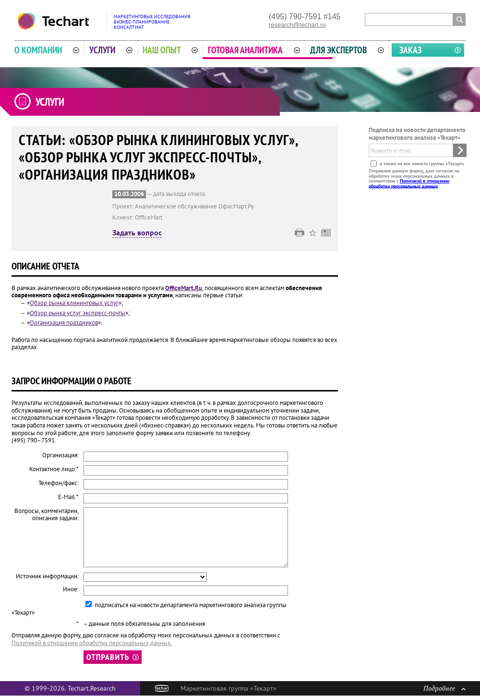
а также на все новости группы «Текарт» (421, 163)
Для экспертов (347, 50)
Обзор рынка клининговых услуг (74, 303)
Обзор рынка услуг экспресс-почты (77, 313)
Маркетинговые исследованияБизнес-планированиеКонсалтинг (152, 21)
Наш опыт (170, 50)
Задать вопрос (137, 233)
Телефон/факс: (58, 483)
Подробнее (444, 688)
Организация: (60, 455)
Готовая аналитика (254, 50)
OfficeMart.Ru (183, 288)
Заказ (410, 50)
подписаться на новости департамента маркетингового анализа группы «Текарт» (149, 609)
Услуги (110, 50)
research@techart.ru (297, 24)
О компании (46, 50)
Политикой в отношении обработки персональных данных (409, 183)
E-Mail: (68, 497)
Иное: (71, 589)
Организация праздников (64, 322)
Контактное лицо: (54, 469)
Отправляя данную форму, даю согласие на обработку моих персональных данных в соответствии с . (414, 178)
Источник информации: (47, 576)
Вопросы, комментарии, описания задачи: (46, 514)
